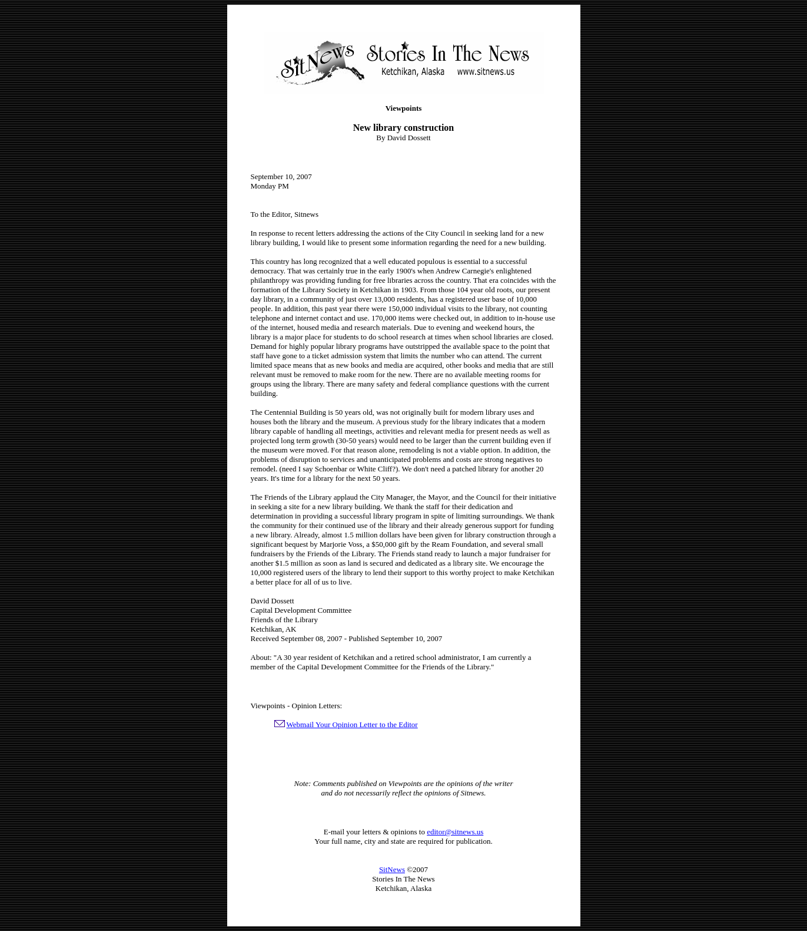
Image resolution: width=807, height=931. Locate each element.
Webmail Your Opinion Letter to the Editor (352, 724)
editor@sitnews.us (455, 831)
